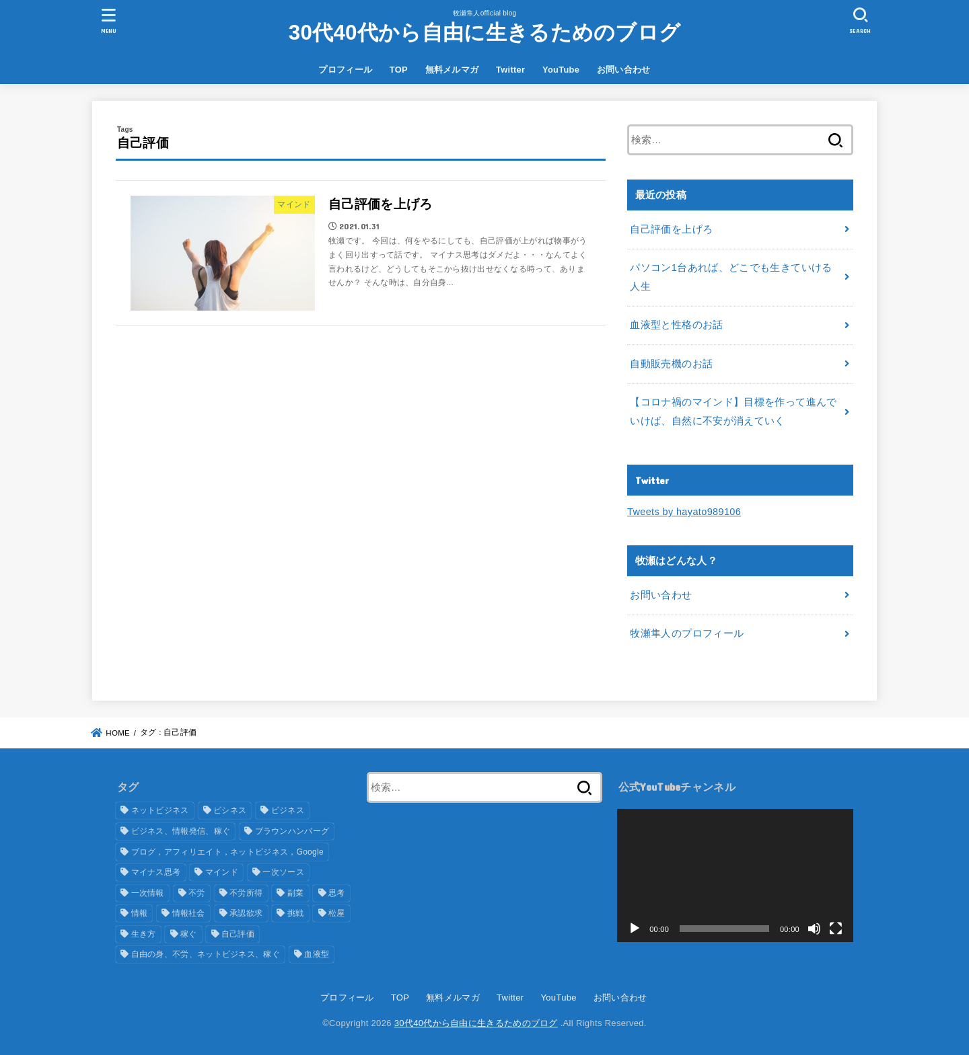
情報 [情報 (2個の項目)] (139, 913)
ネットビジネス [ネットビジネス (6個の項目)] (160, 810)
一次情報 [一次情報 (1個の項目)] (147, 893)
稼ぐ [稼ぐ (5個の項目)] (188, 934)
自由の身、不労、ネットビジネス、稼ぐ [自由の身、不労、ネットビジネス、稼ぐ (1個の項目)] (205, 954)
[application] (735, 875)
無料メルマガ (452, 70)
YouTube (560, 70)
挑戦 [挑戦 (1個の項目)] (295, 913)
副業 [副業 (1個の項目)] (295, 893)
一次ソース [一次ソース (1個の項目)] (283, 872)
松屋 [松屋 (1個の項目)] (336, 913)
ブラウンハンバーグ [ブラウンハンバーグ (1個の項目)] (292, 831)
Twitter (510, 70)
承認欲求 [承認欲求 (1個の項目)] (245, 913)
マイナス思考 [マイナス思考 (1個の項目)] (156, 872)
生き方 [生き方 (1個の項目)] (143, 934)
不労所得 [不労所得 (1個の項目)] (245, 893)
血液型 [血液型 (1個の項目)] (316, 954)
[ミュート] (814, 928)
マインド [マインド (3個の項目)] (221, 872)
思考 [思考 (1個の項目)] (336, 893)
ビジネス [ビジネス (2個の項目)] (287, 810)
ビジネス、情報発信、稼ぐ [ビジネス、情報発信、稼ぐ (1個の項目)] (181, 831)
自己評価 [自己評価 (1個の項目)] (237, 934)
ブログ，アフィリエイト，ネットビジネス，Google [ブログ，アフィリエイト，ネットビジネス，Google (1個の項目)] (227, 852)
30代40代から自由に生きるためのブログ (485, 32)
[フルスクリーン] (835, 928)
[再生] (634, 928)
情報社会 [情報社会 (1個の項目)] (188, 913)
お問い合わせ (624, 70)
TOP (399, 70)
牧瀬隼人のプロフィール (687, 633)
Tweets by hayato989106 (684, 511)
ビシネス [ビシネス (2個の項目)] (229, 810)
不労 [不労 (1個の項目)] (196, 893)
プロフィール (345, 70)
